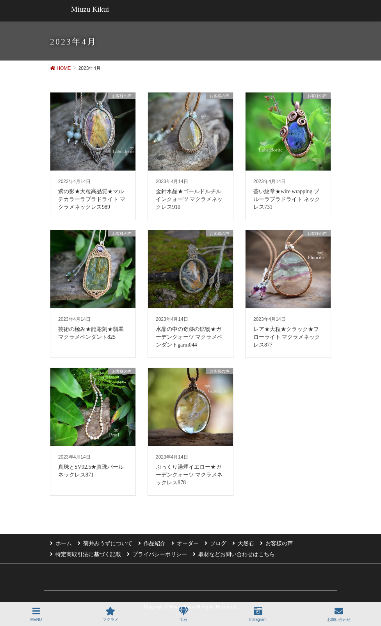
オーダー (188, 543)
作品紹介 (155, 543)
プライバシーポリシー (159, 554)
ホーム (63, 543)
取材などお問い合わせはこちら (236, 554)
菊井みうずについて (107, 543)
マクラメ (110, 614)
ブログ (218, 543)
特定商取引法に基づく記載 (88, 554)
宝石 (184, 614)
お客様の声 (279, 543)
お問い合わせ (339, 614)
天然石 (246, 543)
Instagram (257, 614)
